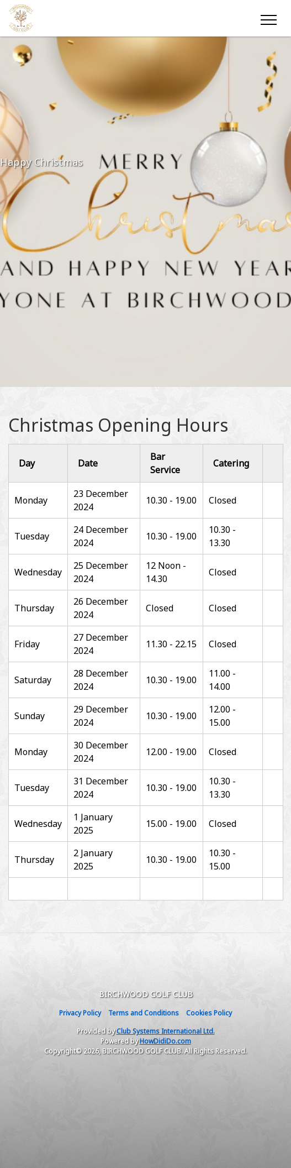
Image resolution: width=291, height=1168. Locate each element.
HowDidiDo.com (165, 1041)
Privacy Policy (80, 1013)
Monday (32, 500)
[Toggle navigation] (268, 18)
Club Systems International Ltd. (166, 1031)
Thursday (34, 608)
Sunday (29, 716)
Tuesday (31, 536)
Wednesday (38, 572)
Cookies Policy (209, 1013)
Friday (27, 644)
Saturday (32, 680)
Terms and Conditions (143, 1013)
